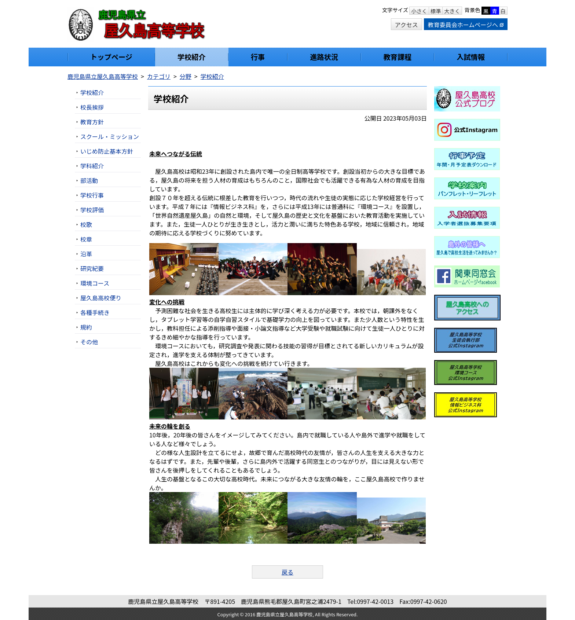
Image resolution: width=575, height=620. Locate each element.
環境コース (94, 283)
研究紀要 (92, 268)
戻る (287, 572)
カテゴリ (159, 76)
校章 (86, 239)
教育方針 (92, 121)
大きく (452, 11)
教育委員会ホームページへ (465, 24)
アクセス (406, 24)
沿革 (86, 253)
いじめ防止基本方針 (106, 151)
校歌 (86, 224)
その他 (89, 341)
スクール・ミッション (109, 136)
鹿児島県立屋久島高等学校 (102, 76)
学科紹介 (92, 165)
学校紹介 (212, 76)
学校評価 (92, 209)
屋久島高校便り (100, 297)
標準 (436, 11)
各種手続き (95, 312)
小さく (419, 11)
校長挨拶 (92, 107)
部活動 (89, 180)
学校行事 (92, 195)
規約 (86, 327)
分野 (185, 76)
